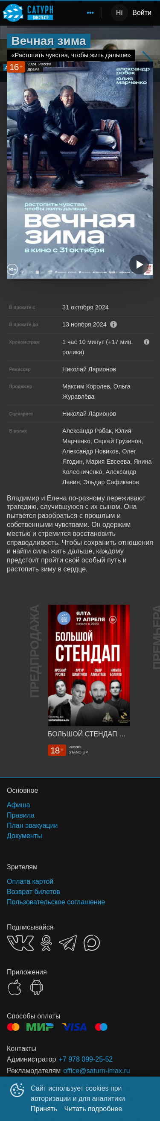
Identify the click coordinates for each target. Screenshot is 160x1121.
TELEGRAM (68, 943)
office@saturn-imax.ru (96, 1070)
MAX (92, 943)
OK (46, 943)
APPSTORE (14, 987)
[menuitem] (90, 13)
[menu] (79, 13)
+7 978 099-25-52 (85, 1059)
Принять (44, 1108)
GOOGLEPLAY (36, 987)
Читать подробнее (93, 1108)
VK (20, 943)
